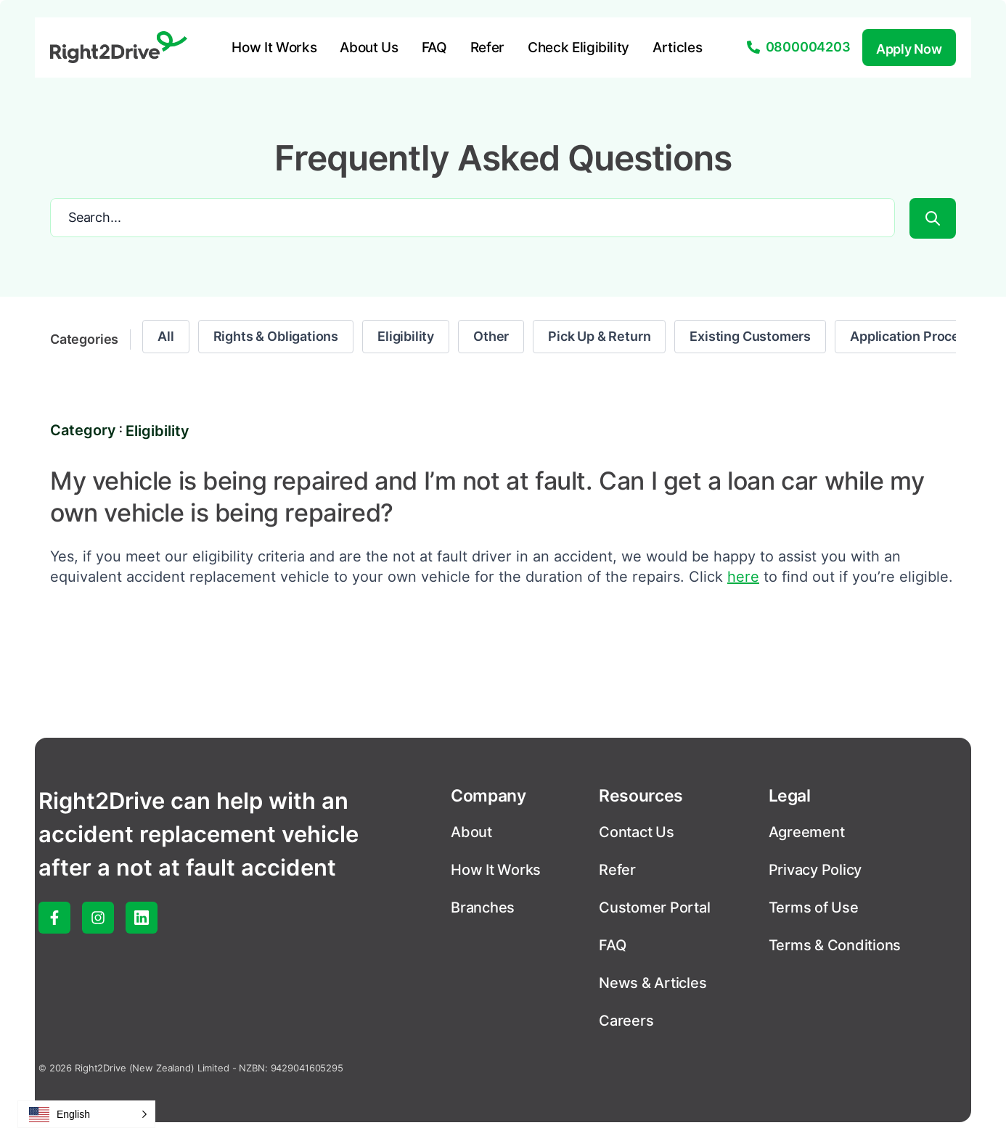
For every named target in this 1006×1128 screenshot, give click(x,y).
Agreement (807, 832)
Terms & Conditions (835, 945)
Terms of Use (814, 907)
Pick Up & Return (599, 336)
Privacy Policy (815, 869)
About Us (369, 47)
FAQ (434, 47)
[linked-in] (142, 918)
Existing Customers (750, 336)
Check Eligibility (578, 47)
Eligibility (405, 336)
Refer (487, 47)
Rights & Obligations (275, 336)
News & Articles (652, 983)
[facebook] (54, 918)
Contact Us (636, 832)
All (165, 336)
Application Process (912, 336)
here (743, 576)
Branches (483, 907)
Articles (677, 47)
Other (491, 336)
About (471, 832)
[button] (86, 1114)
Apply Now (909, 49)
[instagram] (98, 918)
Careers (626, 1020)
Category (83, 430)
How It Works (274, 47)
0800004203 (808, 46)
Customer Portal (654, 907)
